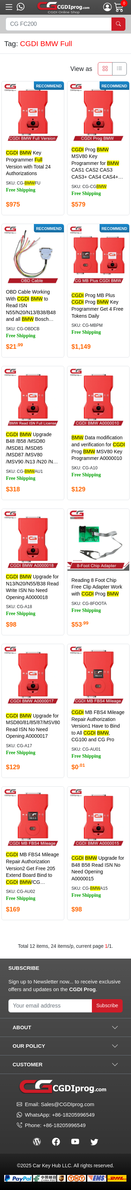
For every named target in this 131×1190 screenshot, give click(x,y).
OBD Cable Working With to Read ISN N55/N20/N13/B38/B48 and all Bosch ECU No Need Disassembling (31, 312)
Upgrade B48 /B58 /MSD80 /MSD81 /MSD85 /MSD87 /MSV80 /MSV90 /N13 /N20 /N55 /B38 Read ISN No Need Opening (32, 455)
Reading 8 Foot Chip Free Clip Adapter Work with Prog (97, 587)
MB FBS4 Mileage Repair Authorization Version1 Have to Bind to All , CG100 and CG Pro (98, 725)
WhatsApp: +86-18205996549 (60, 1115)
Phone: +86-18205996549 (51, 1125)
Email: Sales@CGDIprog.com (55, 1104)
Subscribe (107, 1005)
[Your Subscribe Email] (50, 1005)
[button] (9, 7)
